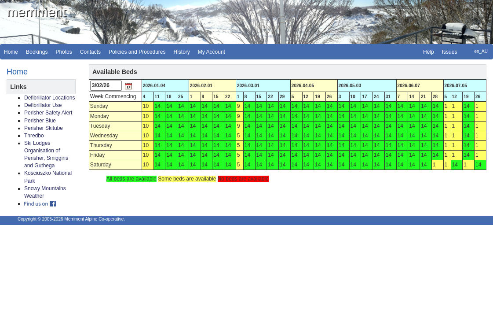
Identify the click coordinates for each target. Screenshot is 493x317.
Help (428, 52)
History (182, 52)
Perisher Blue (40, 121)
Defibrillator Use (43, 105)
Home (11, 52)
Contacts (90, 52)
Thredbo (34, 136)
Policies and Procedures (137, 52)
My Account (211, 52)
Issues (449, 52)
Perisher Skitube (43, 128)
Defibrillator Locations (49, 98)
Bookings (36, 52)
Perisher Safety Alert (48, 113)
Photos (63, 52)
